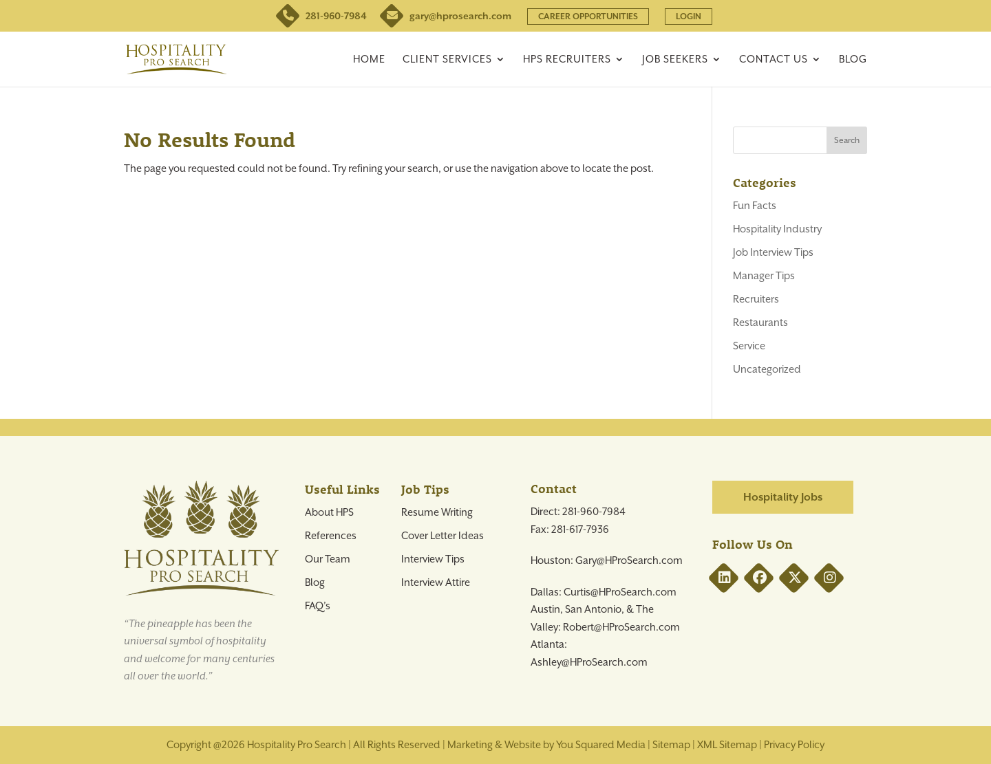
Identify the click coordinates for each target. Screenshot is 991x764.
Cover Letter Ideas (442, 536)
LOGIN (688, 16)
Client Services (447, 59)
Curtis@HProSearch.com (620, 592)
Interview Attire (435, 582)
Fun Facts (754, 205)
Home (369, 59)
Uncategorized (767, 369)
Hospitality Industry (777, 229)
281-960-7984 (323, 16)
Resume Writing (437, 512)
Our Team (327, 559)
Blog (853, 59)
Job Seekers (675, 59)
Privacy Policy (794, 745)
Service (749, 346)
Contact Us (773, 59)
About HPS (329, 512)
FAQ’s (317, 606)
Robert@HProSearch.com (621, 627)
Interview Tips (433, 559)
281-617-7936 (580, 529)
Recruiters (756, 299)
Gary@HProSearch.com (629, 560)
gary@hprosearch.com (447, 16)
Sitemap (671, 745)
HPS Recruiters (567, 59)
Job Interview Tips (773, 252)
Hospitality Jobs (782, 497)
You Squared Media (601, 745)
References (330, 536)
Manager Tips (764, 276)
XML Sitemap (727, 745)
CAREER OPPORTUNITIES (588, 16)
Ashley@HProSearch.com (589, 662)
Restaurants (760, 322)
